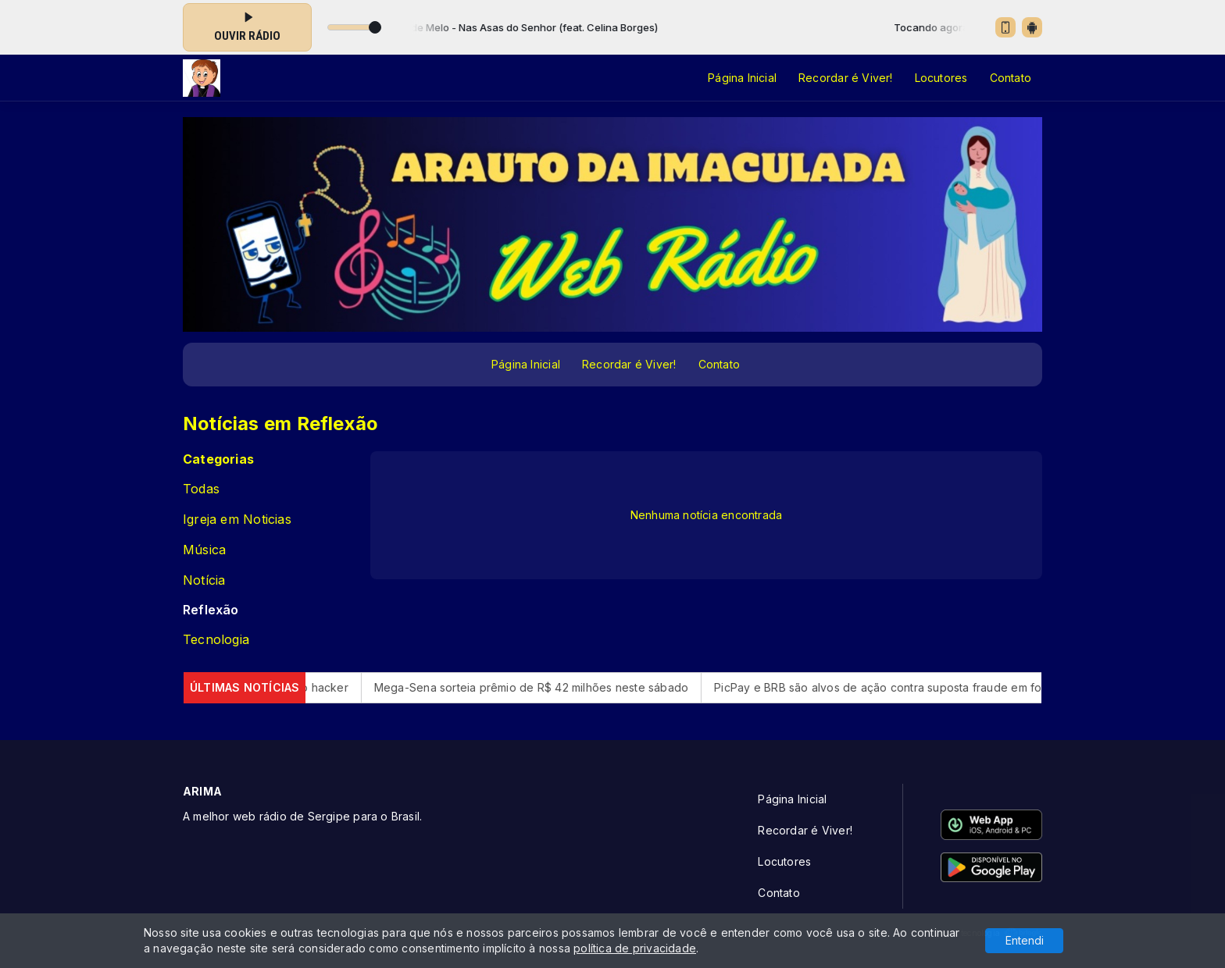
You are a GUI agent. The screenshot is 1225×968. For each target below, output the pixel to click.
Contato (1010, 77)
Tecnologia (216, 639)
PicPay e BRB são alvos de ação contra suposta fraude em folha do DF (954, 687)
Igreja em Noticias (237, 519)
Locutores (941, 77)
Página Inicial (742, 77)
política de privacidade (634, 948)
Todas (201, 489)
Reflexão (211, 610)
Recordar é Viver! (845, 77)
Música (204, 550)
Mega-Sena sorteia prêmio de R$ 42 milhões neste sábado (581, 687)
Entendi (1024, 940)
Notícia (204, 580)
